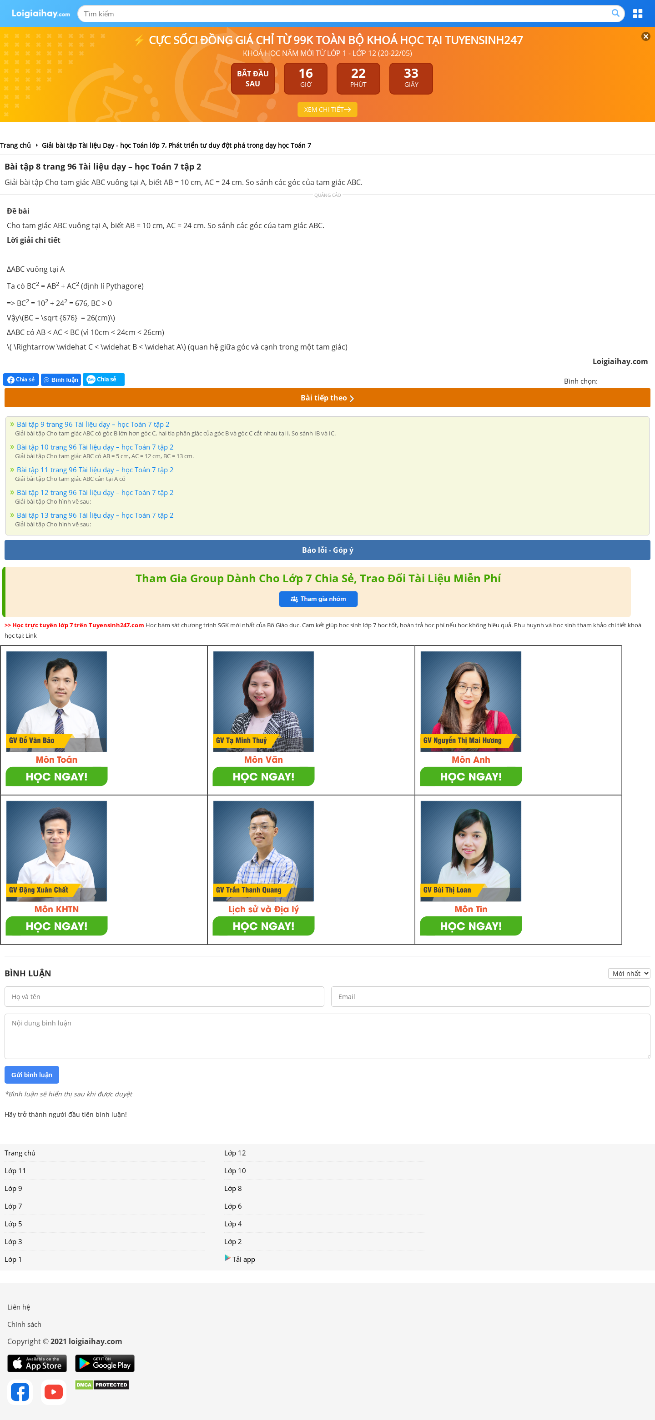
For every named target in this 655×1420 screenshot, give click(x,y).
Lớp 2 (233, 1241)
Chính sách (24, 1324)
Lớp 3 (13, 1241)
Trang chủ (20, 1152)
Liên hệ (18, 1306)
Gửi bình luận (31, 1075)
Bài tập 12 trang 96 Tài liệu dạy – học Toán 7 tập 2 (95, 492)
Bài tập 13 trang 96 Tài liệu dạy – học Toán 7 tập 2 (95, 515)
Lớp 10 (235, 1170)
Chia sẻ (21, 379)
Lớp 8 (233, 1188)
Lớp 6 (233, 1205)
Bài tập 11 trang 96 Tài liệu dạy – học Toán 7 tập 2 (95, 469)
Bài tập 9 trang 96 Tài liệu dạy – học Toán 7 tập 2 (93, 424)
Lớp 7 (13, 1205)
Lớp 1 (13, 1259)
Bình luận (61, 379)
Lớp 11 (15, 1170)
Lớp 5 (13, 1223)
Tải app (239, 1259)
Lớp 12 (235, 1152)
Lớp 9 (13, 1188)
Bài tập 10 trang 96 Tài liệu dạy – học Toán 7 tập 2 (95, 446)
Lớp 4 (233, 1223)
